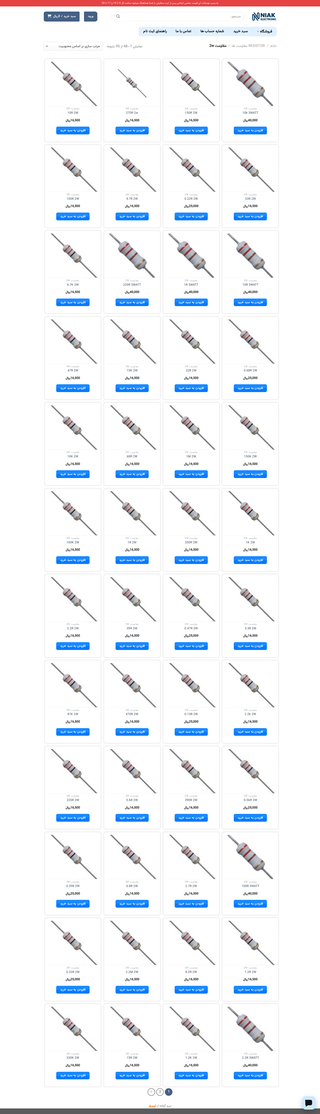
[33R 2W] (250, 169)
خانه (273, 46)
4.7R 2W (132, 199)
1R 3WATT (191, 285)
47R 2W (73, 371)
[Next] (151, 1092)
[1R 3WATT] (191, 255)
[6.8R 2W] (132, 857)
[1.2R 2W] (250, 943)
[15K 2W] (132, 341)
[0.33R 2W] (73, 943)
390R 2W (191, 800)
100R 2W (73, 199)
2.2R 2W (73, 629)
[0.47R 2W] (191, 599)
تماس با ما (183, 31)
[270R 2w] (132, 83)
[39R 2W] (132, 599)
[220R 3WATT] (132, 255)
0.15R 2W (191, 714)
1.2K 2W (191, 1058)
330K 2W (72, 1058)
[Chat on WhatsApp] (309, 1102)
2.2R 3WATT (250, 1058)
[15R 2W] (132, 1029)
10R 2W (73, 113)
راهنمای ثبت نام (155, 31)
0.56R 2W (250, 800)
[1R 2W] (132, 513)
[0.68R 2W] (250, 341)
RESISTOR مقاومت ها (248, 46)
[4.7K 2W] (73, 255)
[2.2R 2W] (73, 599)
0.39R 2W (73, 886)
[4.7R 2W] (132, 169)
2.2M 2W (132, 972)
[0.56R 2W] (250, 771)
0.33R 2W (73, 972)
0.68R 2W (250, 371)
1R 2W (132, 543)
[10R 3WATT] (250, 255)
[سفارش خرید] (72, 46)
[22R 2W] (191, 341)
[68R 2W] (132, 427)
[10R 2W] (73, 84)
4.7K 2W (73, 285)
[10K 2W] (73, 427)
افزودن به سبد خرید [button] (250, 130)
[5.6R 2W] (132, 771)
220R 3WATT (132, 285)
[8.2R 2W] (191, 943)
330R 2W (191, 543)
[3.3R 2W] (250, 599)
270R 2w (132, 113)
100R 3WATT (250, 886)
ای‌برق (152, 1106)
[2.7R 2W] (191, 857)
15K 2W (132, 371)
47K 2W (72, 714)
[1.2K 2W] (191, 1029)
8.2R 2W (191, 972)
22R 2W (191, 371)
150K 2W (250, 457)
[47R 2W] (73, 341)
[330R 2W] (191, 513)
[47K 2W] (73, 685)
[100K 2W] (73, 513)
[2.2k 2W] (250, 685)
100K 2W (72, 543)
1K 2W (250, 543)
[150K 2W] (250, 427)
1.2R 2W (250, 972)
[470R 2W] (132, 685)
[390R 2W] (191, 771)
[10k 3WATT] (250, 84)
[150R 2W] (191, 84)
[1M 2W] (191, 427)
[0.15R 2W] (191, 685)
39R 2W (132, 629)
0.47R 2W (191, 629)
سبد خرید (240, 31)
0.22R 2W (191, 199)
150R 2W (191, 113)
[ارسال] (118, 16)
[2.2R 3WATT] (250, 1028)
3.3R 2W (250, 629)
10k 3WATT (250, 113)
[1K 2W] (250, 513)
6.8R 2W (132, 886)
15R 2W (132, 1058)
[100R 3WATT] (250, 857)
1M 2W (191, 457)
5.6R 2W (132, 800)
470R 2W (132, 714)
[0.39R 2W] (73, 857)
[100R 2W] (73, 169)
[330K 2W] (73, 1029)
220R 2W (73, 800)
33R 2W (250, 199)
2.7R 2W (191, 886)
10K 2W (72, 457)
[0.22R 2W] (191, 169)
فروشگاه (264, 31)
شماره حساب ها (212, 31)
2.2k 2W (250, 714)
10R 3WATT (250, 285)
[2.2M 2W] (132, 943)
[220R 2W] (73, 771)
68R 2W (132, 457)
